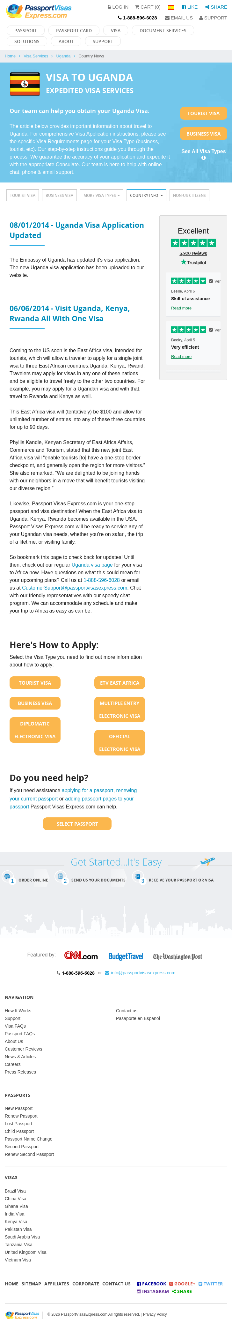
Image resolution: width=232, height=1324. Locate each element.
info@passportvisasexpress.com (140, 972)
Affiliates (56, 1284)
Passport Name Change (28, 1139)
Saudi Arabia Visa (22, 1236)
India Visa (14, 1213)
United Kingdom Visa (25, 1252)
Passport (25, 30)
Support (213, 17)
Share (216, 7)
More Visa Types (101, 195)
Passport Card (74, 30)
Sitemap (31, 1284)
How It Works (18, 1010)
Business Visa (203, 133)
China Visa (15, 1198)
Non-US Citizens (189, 195)
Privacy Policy (155, 1314)
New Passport (19, 1108)
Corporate (85, 1284)
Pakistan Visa (18, 1229)
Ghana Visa (16, 1206)
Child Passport (19, 1131)
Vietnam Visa (18, 1259)
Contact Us (116, 1284)
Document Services (163, 30)
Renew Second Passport (29, 1154)
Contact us (126, 1010)
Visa (115, 30)
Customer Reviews (23, 1049)
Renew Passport (21, 1116)
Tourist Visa (203, 113)
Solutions (27, 41)
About (66, 41)
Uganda (63, 56)
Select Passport (77, 824)
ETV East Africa (119, 683)
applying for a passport (87, 790)
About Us (14, 1041)
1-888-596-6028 (101, 580)
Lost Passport (18, 1123)
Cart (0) (148, 7)
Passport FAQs (20, 1033)
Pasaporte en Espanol (138, 1018)
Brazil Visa (15, 1191)
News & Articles (20, 1056)
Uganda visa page (93, 565)
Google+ (182, 1284)
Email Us (179, 17)
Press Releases (20, 1072)
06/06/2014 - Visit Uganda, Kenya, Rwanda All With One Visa (70, 313)
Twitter (211, 1284)
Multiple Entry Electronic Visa (119, 709)
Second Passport (22, 1146)
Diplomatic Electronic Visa (34, 730)
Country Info (146, 195)
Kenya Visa (16, 1221)
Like (190, 7)
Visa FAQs (15, 1026)
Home (10, 56)
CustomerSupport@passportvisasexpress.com (74, 588)
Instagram (153, 1291)
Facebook (151, 1284)
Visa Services (36, 56)
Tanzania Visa (19, 1244)
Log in (118, 7)
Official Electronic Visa (119, 742)
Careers (13, 1064)
